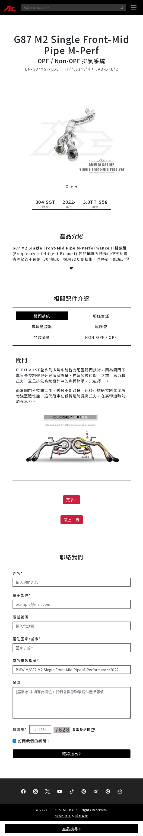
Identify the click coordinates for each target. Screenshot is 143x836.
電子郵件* (22, 595)
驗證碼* (20, 729)
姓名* (18, 573)
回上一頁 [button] (72, 519)
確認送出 (71, 753)
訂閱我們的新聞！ (34, 741)
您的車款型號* (26, 660)
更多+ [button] (71, 499)
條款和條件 (63, 816)
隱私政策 (81, 816)
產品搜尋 (71, 829)
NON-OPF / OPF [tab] (101, 337)
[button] (72, 268)
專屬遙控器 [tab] (42, 326)
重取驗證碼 (84, 729)
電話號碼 (21, 617)
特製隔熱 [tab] (42, 337)
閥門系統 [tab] (42, 316)
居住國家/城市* (27, 639)
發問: (17, 682)
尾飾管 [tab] (101, 326)
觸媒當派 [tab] (101, 316)
